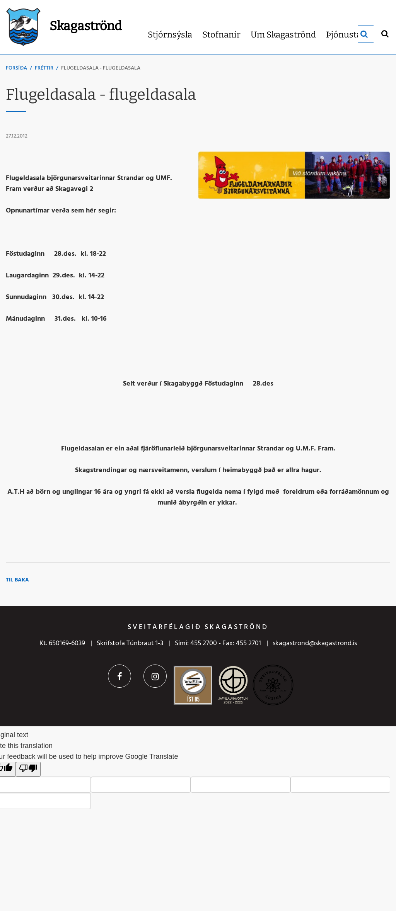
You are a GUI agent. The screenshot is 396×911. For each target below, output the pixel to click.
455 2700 (203, 643)
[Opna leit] (384, 33)
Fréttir (44, 68)
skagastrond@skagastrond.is (315, 643)
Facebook (119, 676)
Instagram (155, 676)
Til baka (17, 580)
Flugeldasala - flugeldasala (100, 68)
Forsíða (16, 68)
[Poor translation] (28, 769)
